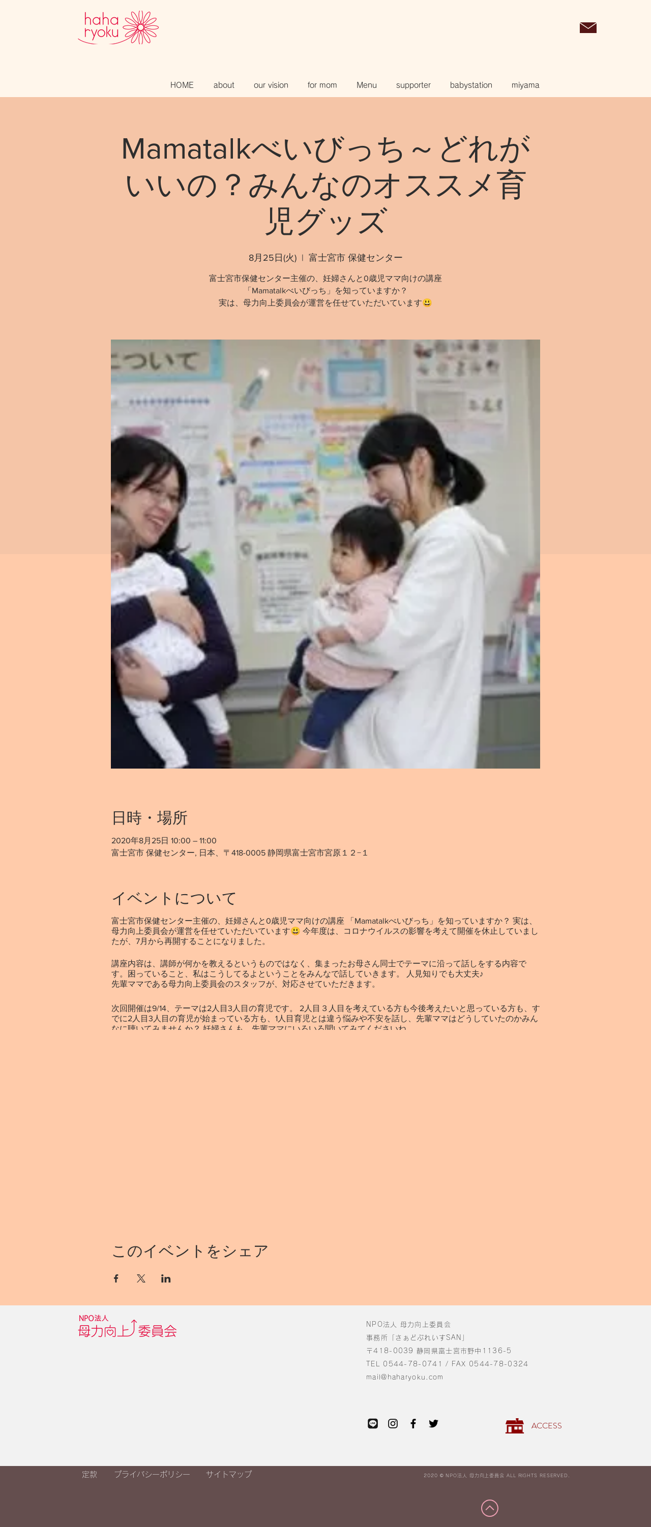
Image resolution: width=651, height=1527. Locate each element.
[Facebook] (413, 1423)
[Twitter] (433, 1423)
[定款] (89, 1474)
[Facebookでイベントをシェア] (116, 1278)
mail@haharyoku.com (404, 1377)
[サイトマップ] (228, 1474)
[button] (562, 28)
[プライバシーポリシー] (152, 1474)
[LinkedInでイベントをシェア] (166, 1278)
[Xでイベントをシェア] (141, 1278)
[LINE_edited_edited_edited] (372, 1423)
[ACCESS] (546, 1425)
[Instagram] (393, 1423)
